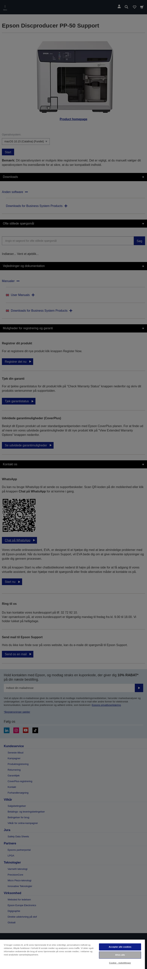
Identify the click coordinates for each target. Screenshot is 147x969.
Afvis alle (120, 955)
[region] (72, 954)
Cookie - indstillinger (120, 963)
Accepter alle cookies (120, 947)
